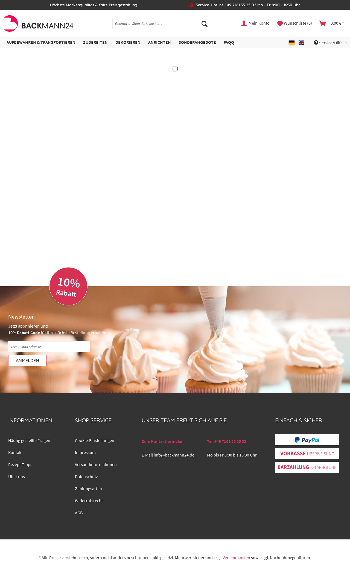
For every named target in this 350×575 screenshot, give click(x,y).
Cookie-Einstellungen (94, 440)
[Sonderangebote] (197, 42)
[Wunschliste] (295, 23)
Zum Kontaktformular (162, 441)
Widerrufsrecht (89, 500)
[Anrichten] (159, 42)
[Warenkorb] (332, 23)
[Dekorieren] (128, 42)
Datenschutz (86, 476)
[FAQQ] (229, 42)
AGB (79, 512)
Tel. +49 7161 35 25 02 (226, 441)
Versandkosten (236, 557)
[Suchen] (204, 23)
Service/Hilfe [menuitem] (328, 42)
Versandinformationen (96, 464)
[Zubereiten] (95, 42)
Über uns (16, 476)
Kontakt (15, 452)
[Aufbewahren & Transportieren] (41, 42)
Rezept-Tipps (20, 464)
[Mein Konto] (255, 23)
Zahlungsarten (88, 488)
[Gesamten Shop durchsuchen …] (161, 23)
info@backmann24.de (174, 455)
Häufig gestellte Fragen (29, 440)
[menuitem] (161, 26)
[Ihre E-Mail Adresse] (49, 346)
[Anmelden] (27, 360)
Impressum (85, 452)
